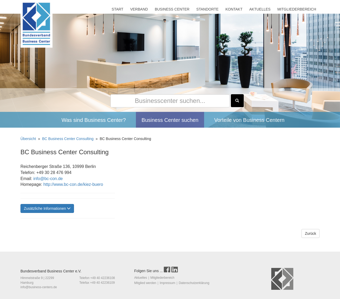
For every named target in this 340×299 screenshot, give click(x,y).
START (118, 9)
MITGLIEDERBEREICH (296, 9)
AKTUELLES (259, 9)
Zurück (310, 233)
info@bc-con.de (47, 178)
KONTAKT (233, 9)
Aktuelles (140, 278)
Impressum (167, 283)
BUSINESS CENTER (172, 9)
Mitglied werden (145, 283)
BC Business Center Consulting (68, 139)
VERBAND (139, 9)
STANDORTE (207, 9)
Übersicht (28, 139)
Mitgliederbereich (162, 278)
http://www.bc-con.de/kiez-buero (72, 184)
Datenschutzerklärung (194, 283)
